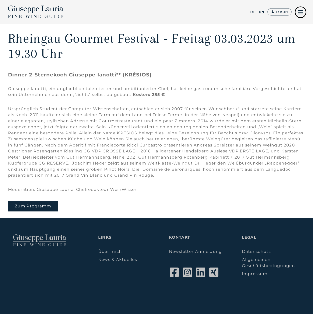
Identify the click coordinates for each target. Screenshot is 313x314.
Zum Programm (33, 206)
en (261, 12)
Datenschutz (256, 251)
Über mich (110, 251)
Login (279, 12)
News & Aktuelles (117, 259)
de (253, 12)
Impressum (255, 273)
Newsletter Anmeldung (195, 251)
